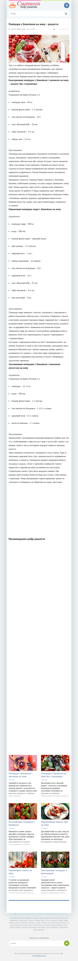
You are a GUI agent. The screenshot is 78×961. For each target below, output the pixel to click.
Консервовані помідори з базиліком (22, 823)
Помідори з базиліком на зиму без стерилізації (53, 775)
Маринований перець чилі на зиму (54, 823)
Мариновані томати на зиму (20, 872)
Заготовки (12, 780)
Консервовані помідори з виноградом (54, 872)
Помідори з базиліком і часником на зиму (20, 775)
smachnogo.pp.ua (39, 956)
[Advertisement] (39, 509)
